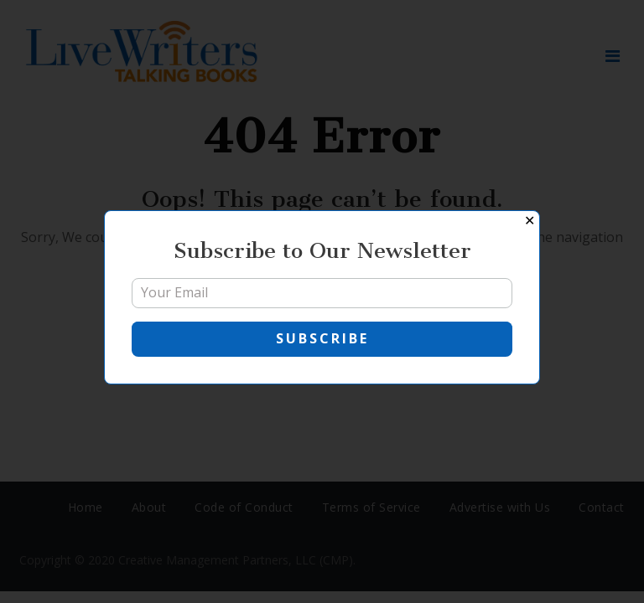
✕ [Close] (529, 221)
